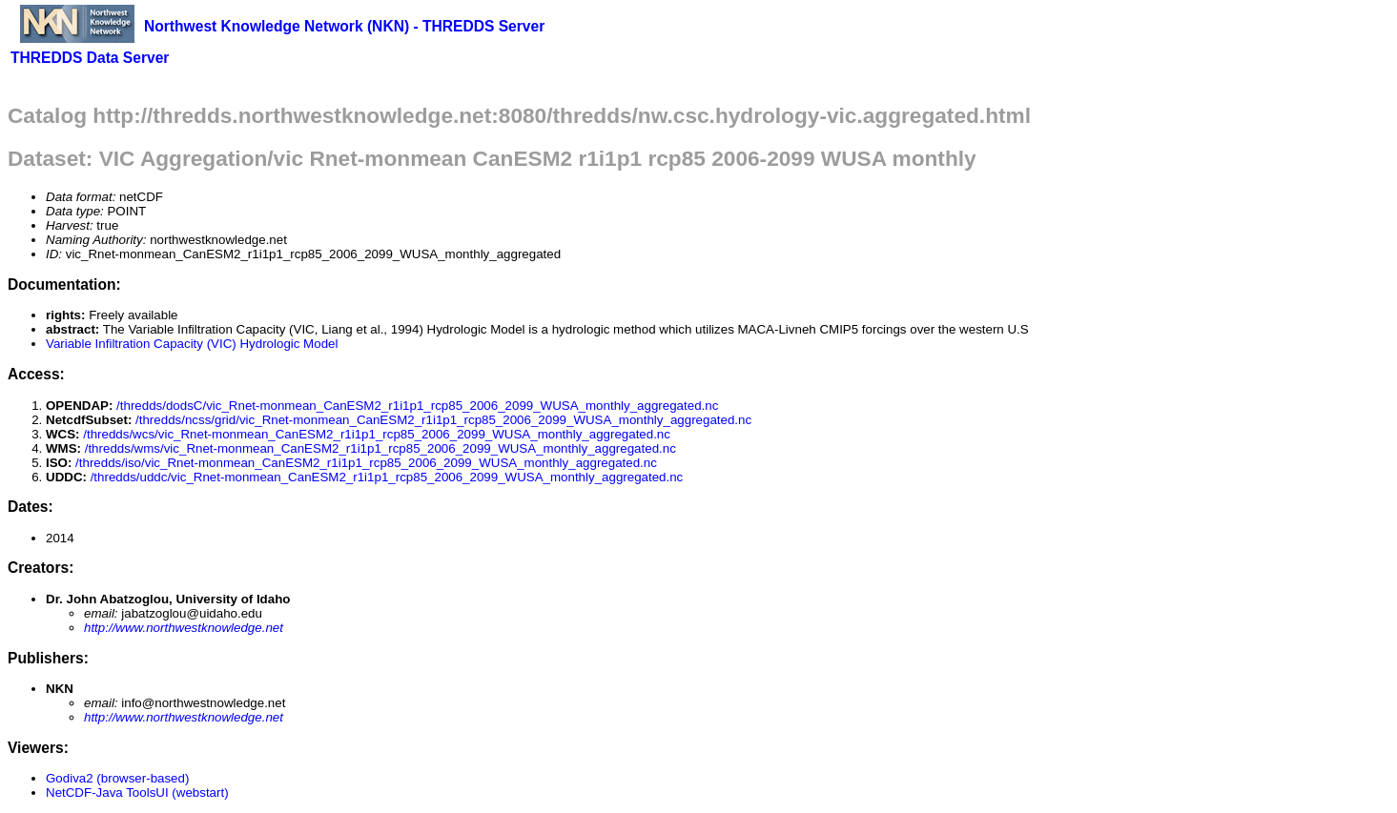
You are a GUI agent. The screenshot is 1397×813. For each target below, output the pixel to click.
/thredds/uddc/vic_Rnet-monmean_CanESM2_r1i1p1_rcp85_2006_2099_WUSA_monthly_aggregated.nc (387, 477)
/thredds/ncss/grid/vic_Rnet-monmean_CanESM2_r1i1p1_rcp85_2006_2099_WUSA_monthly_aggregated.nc (443, 420)
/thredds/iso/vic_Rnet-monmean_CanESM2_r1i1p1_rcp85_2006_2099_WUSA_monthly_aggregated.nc (366, 463)
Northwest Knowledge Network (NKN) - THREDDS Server (344, 26)
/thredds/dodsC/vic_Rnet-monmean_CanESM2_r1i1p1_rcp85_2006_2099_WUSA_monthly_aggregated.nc (417, 405)
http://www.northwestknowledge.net (183, 627)
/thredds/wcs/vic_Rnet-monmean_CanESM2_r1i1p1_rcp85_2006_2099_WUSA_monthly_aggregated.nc (376, 434)
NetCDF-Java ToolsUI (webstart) (137, 792)
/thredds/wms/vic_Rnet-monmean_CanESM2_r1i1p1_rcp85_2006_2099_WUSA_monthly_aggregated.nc (380, 448)
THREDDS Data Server (89, 58)
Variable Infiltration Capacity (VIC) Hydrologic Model (192, 343)
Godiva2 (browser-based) (117, 778)
